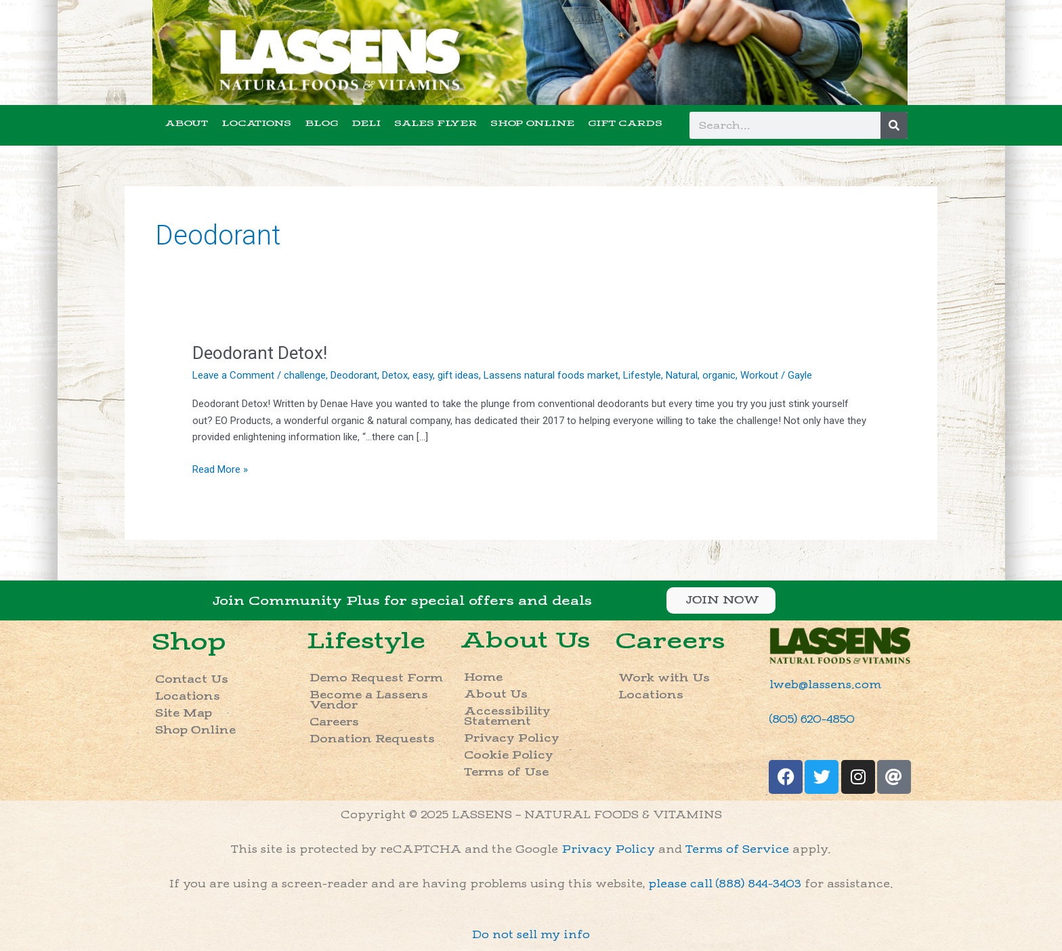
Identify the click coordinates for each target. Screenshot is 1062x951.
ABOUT (186, 123)
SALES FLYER (435, 123)
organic (719, 375)
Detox (395, 375)
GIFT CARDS (625, 123)
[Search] (894, 125)
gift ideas (458, 375)
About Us (525, 640)
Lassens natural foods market (551, 375)
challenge (305, 375)
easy (422, 375)
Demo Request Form (376, 678)
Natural (682, 375)
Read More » (220, 468)
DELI (366, 123)
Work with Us (664, 678)
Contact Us (191, 679)
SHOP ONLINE (532, 123)
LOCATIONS (256, 123)
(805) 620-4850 (812, 719)
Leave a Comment (233, 375)
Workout (759, 375)
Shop (189, 641)
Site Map (183, 713)
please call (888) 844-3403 (724, 884)
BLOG (321, 123)
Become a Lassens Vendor (369, 700)
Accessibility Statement (507, 716)
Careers (334, 722)
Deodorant (354, 375)
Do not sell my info (531, 935)
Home (483, 677)
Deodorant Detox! (259, 353)
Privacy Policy (511, 738)
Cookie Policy (508, 755)
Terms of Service (737, 849)
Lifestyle (642, 375)
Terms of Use (506, 772)
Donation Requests (372, 739)
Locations (187, 696)
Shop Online (195, 730)
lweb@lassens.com (825, 685)
